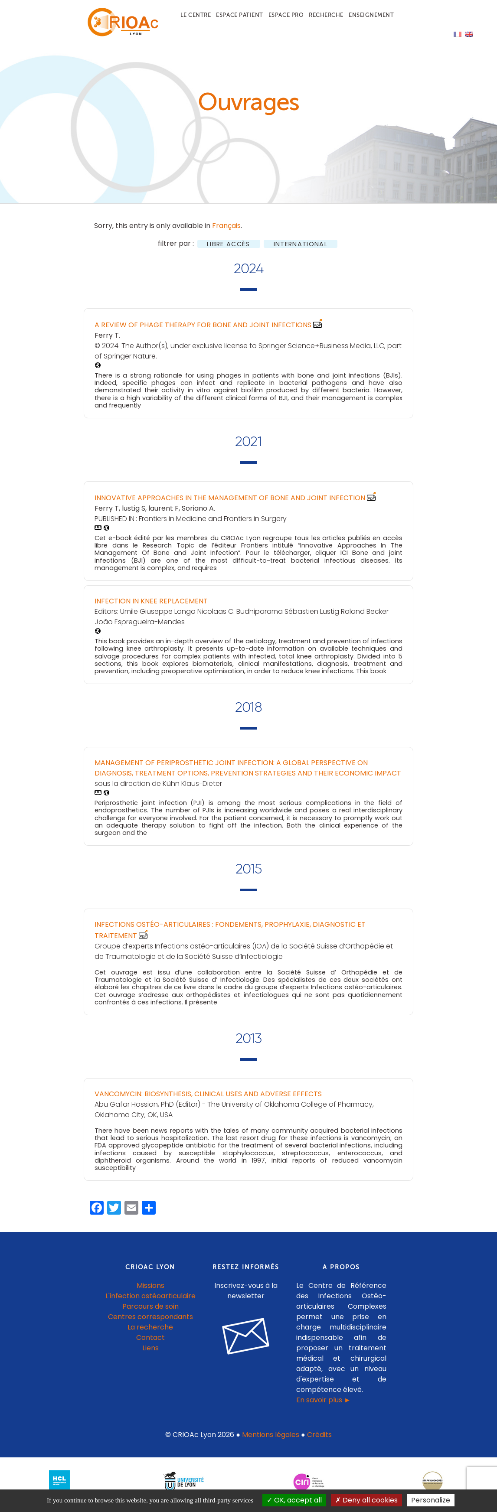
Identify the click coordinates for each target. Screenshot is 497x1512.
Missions (150, 1290)
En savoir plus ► (323, 1405)
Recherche (326, 15)
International (300, 248)
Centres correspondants (150, 1321)
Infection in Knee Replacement (151, 606)
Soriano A (198, 513)
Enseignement (371, 15)
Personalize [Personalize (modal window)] (430, 1500)
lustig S (133, 513)
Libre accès (228, 248)
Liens (150, 1353)
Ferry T (107, 340)
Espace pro (286, 15)
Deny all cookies (366, 1500)
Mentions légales (270, 1439)
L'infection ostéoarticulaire (150, 1301)
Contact (150, 1342)
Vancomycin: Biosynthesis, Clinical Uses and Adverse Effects (208, 1098)
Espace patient (239, 15)
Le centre (195, 15)
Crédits (319, 1439)
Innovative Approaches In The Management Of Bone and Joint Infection (230, 502)
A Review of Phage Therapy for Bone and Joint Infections (203, 330)
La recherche (150, 1332)
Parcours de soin (150, 1311)
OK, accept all (294, 1500)
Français (226, 230)
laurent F (163, 513)
